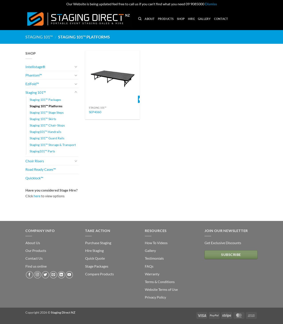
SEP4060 (95, 112)
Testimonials (154, 258)
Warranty (152, 274)
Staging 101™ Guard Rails (47, 138)
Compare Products (99, 274)
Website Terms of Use (161, 289)
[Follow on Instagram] (37, 274)
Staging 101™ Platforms (46, 106)
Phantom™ (33, 75)
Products (166, 19)
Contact (221, 19)
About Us (32, 243)
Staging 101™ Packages (45, 100)
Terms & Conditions (160, 282)
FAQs (149, 266)
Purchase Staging (98, 243)
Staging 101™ (39, 37)
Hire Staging (94, 250)
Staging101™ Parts (42, 151)
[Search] (140, 19)
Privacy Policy (155, 297)
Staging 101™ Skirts (43, 119)
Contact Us (34, 258)
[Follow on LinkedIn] (61, 274)
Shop (181, 19)
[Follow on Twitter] (45, 274)
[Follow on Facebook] (29, 274)
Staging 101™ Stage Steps (47, 112)
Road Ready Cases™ (40, 169)
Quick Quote (95, 258)
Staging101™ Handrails (45, 132)
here (37, 196)
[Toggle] (75, 66)
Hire (191, 19)
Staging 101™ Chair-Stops (47, 125)
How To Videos (156, 243)
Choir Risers (34, 161)
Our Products (35, 250)
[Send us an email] (53, 274)
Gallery (204, 19)
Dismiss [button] (211, 4)
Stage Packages (96, 266)
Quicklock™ (34, 178)
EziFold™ (32, 84)
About (150, 19)
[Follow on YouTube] (69, 274)
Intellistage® (35, 67)
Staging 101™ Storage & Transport (53, 145)
